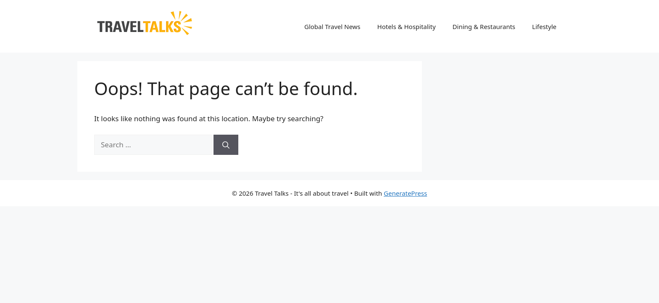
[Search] (226, 145)
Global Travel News (332, 26)
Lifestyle (544, 26)
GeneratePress (405, 193)
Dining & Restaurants (484, 26)
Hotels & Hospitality (406, 26)
